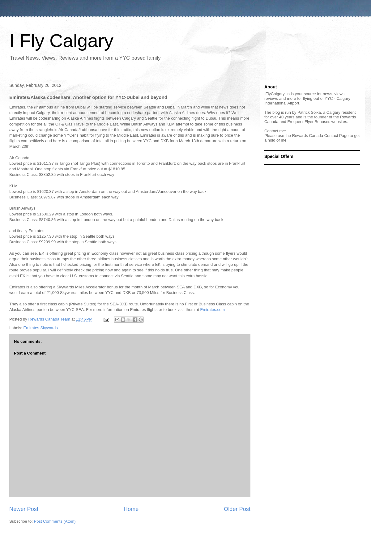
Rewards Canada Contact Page (320, 135)
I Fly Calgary (61, 40)
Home (131, 509)
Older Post (237, 509)
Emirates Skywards (40, 327)
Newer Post (23, 509)
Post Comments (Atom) (55, 521)
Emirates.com (212, 309)
